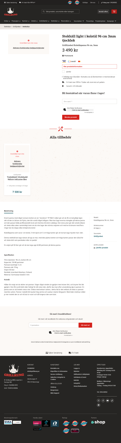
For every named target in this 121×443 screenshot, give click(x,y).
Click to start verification (80, 110)
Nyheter (76, 371)
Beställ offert (103, 11)
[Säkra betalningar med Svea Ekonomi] (8, 422)
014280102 (113, 2)
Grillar (7, 21)
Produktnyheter (100, 21)
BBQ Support (55, 393)
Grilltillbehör (44, 21)
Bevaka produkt (71, 117)
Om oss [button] (92, 2)
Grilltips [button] (85, 2)
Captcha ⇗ (88, 112)
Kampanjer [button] (111, 21)
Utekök (34, 21)
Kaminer (26, 21)
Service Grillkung (56, 374)
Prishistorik (67, 56)
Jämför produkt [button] (101, 251)
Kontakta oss (55, 368)
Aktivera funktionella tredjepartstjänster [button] (28, 48)
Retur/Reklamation (80, 386)
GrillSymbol (16, 26)
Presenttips (90, 21)
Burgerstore (54, 390)
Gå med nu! (86, 325)
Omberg (53, 387)
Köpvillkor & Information (59, 371)
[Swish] (17, 422)
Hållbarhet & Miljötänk (82, 374)
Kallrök (76, 380)
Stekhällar (55, 21)
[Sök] (60, 11)
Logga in (77, 368)
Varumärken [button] (79, 21)
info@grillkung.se (33, 371)
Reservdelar (66, 21)
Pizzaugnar (16, 21)
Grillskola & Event (80, 377)
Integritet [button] (77, 383)
